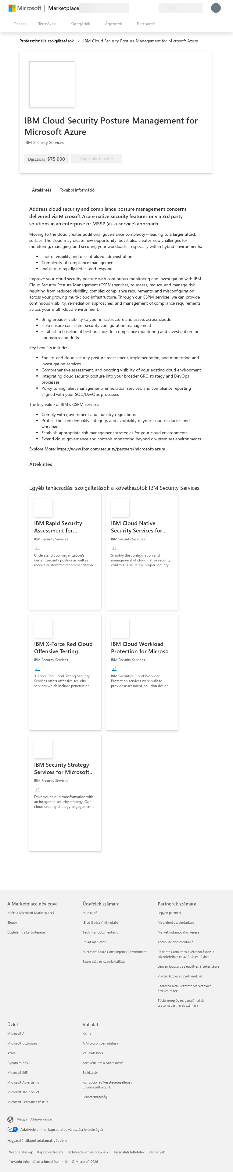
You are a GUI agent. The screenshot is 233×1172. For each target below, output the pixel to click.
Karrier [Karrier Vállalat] (88, 1033)
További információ (77, 190)
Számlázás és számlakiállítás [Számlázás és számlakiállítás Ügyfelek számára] (104, 961)
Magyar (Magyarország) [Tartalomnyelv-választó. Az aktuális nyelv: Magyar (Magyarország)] (35, 1118)
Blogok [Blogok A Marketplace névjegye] (12, 922)
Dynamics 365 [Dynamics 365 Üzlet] (17, 1062)
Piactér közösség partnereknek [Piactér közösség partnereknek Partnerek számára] (180, 976)
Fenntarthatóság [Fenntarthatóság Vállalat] (95, 1097)
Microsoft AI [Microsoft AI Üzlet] (16, 1033)
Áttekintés (41, 190)
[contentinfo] (79, 41)
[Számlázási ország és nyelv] (181, 8)
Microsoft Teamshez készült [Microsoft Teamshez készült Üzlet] (27, 1101)
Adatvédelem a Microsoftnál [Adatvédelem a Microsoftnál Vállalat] (103, 1062)
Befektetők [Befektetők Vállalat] (90, 1072)
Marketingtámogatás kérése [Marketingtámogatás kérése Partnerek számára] (178, 932)
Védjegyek (157, 1151)
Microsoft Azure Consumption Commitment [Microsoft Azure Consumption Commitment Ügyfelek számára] (115, 951)
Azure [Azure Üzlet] (11, 1053)
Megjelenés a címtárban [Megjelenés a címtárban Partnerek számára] (176, 922)
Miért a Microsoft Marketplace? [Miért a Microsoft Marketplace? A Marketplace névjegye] (30, 912)
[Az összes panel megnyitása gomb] (19, 24)
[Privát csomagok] (153, 8)
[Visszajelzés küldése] (131, 8)
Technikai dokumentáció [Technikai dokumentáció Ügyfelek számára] (100, 932)
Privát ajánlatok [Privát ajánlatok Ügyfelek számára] (94, 942)
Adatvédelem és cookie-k (88, 1151)
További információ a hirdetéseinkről (38, 1161)
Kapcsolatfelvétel (50, 1151)
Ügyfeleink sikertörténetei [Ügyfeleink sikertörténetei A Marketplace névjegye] (26, 932)
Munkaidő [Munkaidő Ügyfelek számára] (90, 912)
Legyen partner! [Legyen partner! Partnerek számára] (169, 912)
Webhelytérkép (21, 1151)
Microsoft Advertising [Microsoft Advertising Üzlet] (23, 1082)
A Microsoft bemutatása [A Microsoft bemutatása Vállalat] (100, 1043)
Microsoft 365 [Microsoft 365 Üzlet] (17, 1072)
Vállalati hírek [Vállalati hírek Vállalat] (93, 1053)
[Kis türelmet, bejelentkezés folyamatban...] (215, 8)
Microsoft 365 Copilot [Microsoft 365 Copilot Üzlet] (23, 1092)
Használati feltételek (129, 1151)
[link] (65, 552)
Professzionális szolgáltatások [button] (47, 41)
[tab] (43, 189)
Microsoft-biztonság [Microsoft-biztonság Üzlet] (22, 1043)
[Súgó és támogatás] (139, 8)
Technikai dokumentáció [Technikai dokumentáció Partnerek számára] (175, 942)
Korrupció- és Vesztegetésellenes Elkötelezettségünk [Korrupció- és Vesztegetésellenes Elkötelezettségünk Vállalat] (107, 1084)
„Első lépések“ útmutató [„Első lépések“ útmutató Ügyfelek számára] (100, 922)
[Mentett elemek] (146, 8)
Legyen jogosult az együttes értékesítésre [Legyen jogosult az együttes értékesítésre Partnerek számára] (188, 966)
